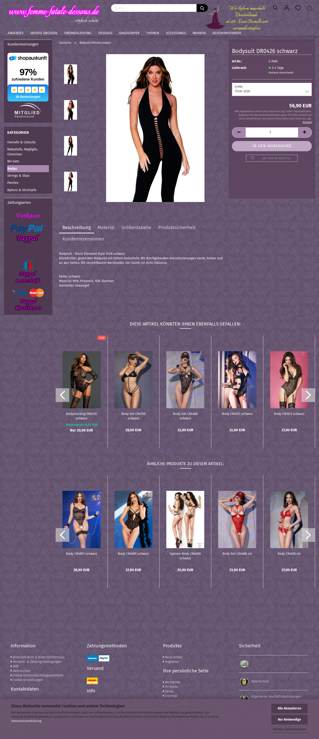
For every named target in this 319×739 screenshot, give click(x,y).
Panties (12, 183)
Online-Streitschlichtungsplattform (37, 675)
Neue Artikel (173, 657)
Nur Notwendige (289, 719)
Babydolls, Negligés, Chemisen (22, 151)
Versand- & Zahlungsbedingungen (36, 662)
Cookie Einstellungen (27, 680)
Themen (152, 33)
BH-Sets (13, 161)
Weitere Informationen (289, 729)
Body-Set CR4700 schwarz (133, 416)
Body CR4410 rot (289, 554)
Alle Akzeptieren (289, 708)
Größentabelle (136, 227)
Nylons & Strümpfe (21, 190)
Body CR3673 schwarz (289, 414)
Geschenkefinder (226, 33)
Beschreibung (76, 227)
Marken (199, 33)
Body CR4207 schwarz (237, 414)
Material (106, 227)
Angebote (16, 33)
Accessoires (176, 33)
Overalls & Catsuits (21, 142)
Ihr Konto (170, 687)
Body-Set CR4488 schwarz (185, 416)
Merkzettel (171, 682)
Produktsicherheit (176, 227)
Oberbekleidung (77, 33)
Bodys (12, 168)
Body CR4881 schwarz (81, 554)
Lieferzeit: (239, 68)
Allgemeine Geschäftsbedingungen (276, 697)
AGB (14, 666)
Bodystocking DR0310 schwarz (81, 416)
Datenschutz (21, 671)
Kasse (168, 691)
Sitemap (170, 696)
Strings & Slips (18, 176)
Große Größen (43, 33)
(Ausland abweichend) (281, 72)
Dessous (105, 33)
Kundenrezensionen (83, 239)
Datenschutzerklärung (26, 721)
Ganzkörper (129, 33)
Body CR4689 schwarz (133, 554)
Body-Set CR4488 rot (237, 554)
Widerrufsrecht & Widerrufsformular (38, 657)
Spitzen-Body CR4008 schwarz (185, 556)
